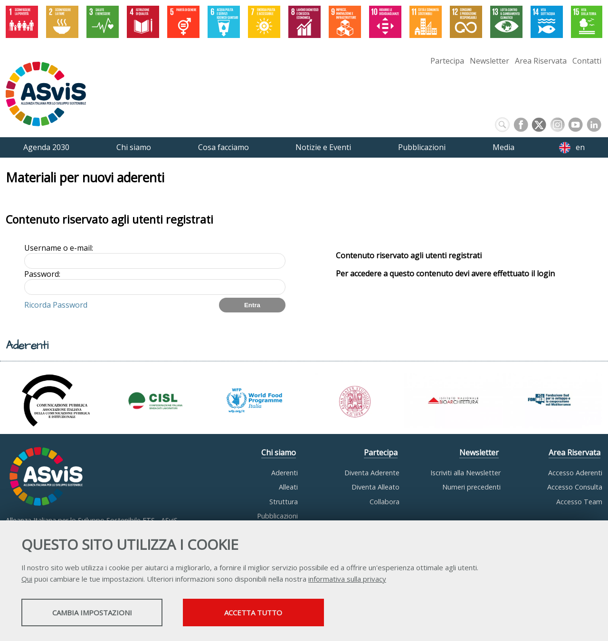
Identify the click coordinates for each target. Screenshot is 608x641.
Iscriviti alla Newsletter (465, 472)
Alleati (288, 486)
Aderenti (284, 472)
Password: (42, 274)
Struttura (283, 501)
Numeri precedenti (471, 486)
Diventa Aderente (371, 472)
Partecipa (447, 61)
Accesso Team (579, 501)
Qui (26, 579)
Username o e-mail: (58, 248)
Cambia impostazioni (96, 613)
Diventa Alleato (375, 486)
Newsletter (489, 61)
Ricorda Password (55, 305)
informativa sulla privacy (347, 579)
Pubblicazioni (277, 515)
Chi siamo (278, 452)
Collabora (384, 501)
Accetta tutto (267, 613)
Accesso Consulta (574, 486)
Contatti (586, 61)
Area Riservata (541, 61)
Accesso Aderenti (575, 472)
